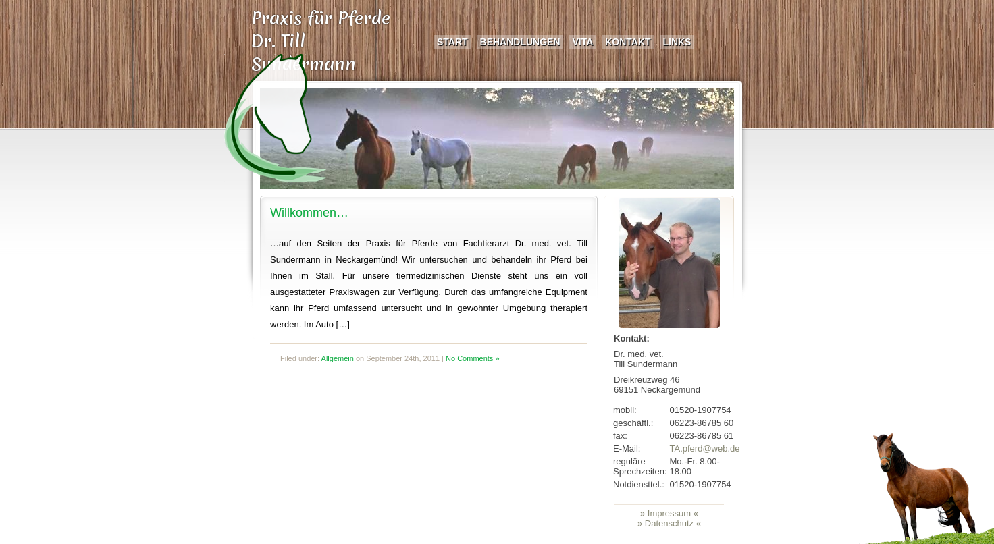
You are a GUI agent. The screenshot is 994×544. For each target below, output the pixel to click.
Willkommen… (309, 212)
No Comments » (472, 358)
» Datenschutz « (669, 523)
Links (676, 41)
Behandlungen (520, 41)
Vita (582, 41)
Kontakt (627, 41)
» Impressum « (669, 513)
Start (452, 41)
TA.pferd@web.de (705, 448)
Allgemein (337, 358)
